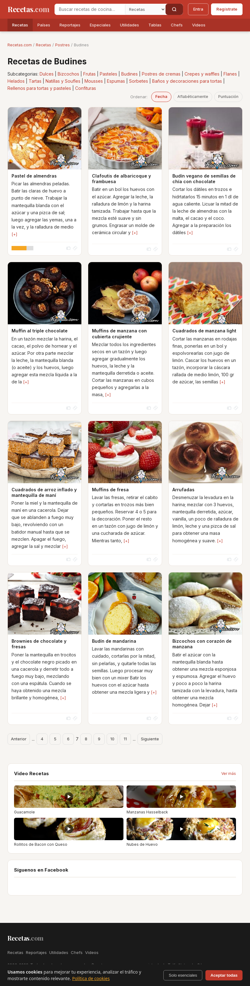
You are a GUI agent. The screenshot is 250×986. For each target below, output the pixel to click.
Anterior (18, 738)
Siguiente (150, 738)
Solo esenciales (183, 975)
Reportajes (70, 24)
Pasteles (108, 73)
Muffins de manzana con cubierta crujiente (119, 333)
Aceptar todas (224, 975)
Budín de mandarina (114, 641)
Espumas (116, 81)
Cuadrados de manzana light (204, 330)
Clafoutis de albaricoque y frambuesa (121, 178)
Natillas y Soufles (63, 81)
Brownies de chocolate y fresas (39, 643)
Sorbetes (138, 81)
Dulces (47, 73)
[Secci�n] (145, 9)
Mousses (93, 81)
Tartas (35, 81)
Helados (16, 81)
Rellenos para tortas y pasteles (39, 88)
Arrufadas (183, 489)
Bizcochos (68, 73)
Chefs (177, 24)
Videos (198, 24)
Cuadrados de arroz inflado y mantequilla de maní (44, 492)
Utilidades (129, 24)
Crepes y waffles (202, 73)
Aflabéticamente (192, 96)
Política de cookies (91, 978)
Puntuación (228, 96)
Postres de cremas (161, 73)
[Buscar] (174, 9)
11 (125, 738)
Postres (62, 45)
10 (112, 738)
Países (43, 24)
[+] (14, 234)
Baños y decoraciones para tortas (187, 81)
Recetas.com (19, 45)
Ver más (228, 773)
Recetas (20, 24)
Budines (129, 73)
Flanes (230, 73)
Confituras (85, 88)
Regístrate (226, 9)
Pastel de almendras (34, 175)
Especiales (100, 24)
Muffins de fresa (110, 489)
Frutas (89, 73)
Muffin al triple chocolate (40, 330)
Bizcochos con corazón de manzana (202, 643)
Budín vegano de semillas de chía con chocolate (204, 178)
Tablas (154, 24)
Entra (198, 9)
